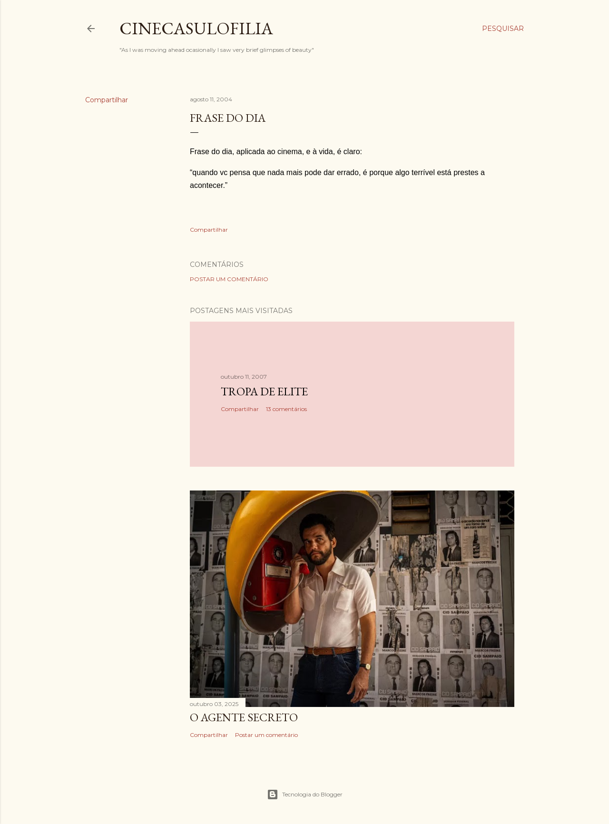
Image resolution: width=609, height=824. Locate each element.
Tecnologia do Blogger (305, 794)
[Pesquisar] (503, 28)
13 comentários (286, 408)
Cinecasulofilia (196, 28)
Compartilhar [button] (106, 100)
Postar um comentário (229, 279)
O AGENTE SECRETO (244, 717)
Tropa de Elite (264, 391)
